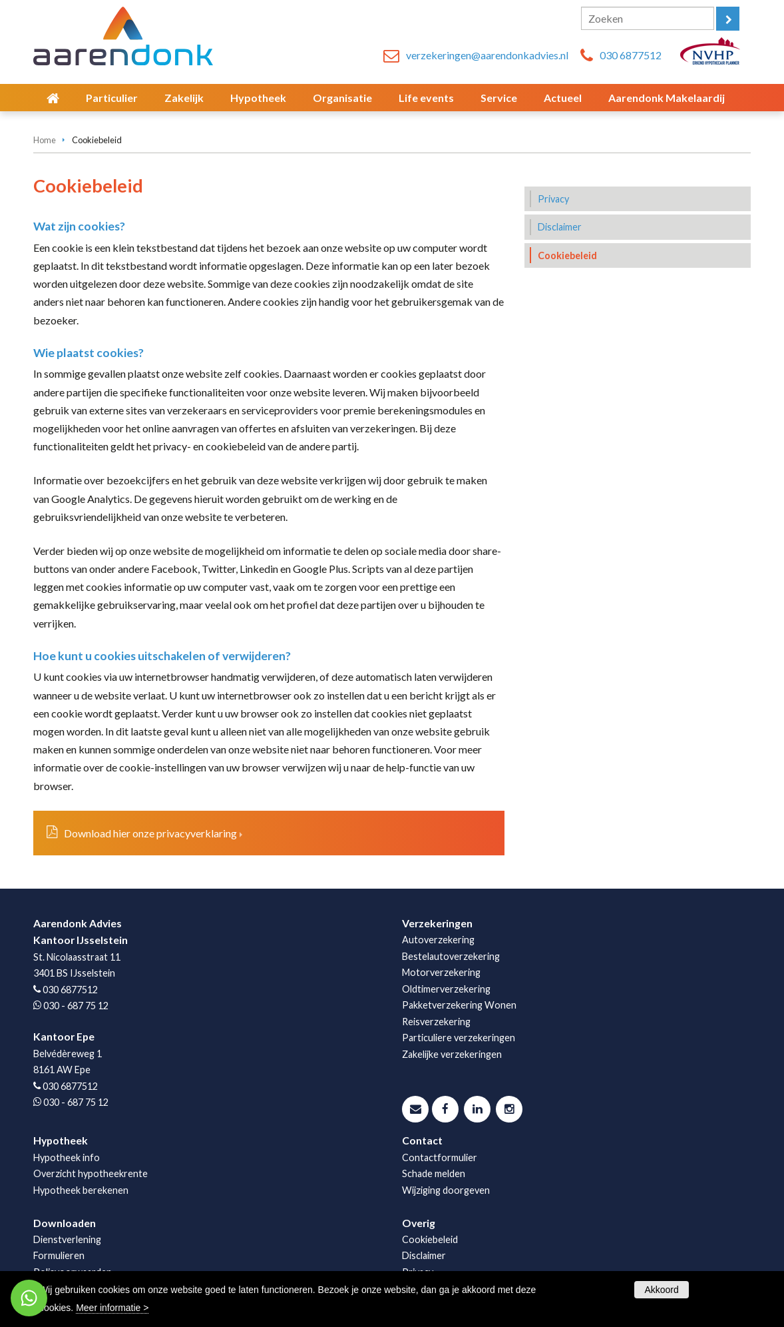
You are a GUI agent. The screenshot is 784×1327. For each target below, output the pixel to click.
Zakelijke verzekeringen (452, 1054)
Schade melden (433, 1173)
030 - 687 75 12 (75, 1005)
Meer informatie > (112, 1307)
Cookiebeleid (430, 1239)
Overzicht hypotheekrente (90, 1173)
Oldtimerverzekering (446, 989)
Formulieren (59, 1255)
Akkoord (661, 1289)
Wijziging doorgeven (446, 1190)
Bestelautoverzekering (451, 956)
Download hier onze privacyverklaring (150, 833)
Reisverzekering (436, 1021)
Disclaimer (424, 1255)
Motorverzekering (441, 972)
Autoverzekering (438, 939)
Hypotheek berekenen (80, 1190)
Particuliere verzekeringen (458, 1037)
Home (44, 140)
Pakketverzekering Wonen (459, 1005)
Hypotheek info (66, 1157)
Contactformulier (439, 1157)
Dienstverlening (67, 1239)
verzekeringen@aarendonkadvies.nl (487, 55)
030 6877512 (631, 55)
